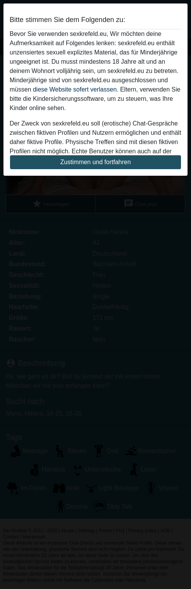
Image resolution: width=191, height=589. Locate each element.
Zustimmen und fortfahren (95, 162)
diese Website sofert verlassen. (75, 89)
